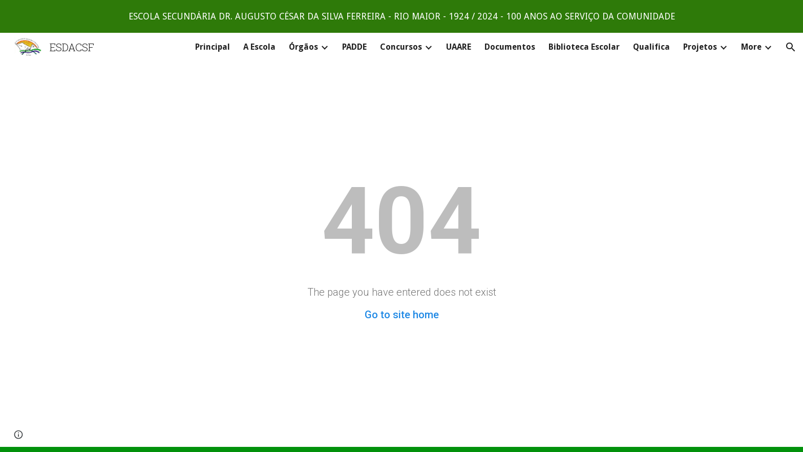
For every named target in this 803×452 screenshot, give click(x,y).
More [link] (751, 47)
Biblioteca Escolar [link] (584, 47)
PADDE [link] (354, 47)
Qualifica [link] (651, 47)
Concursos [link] (401, 47)
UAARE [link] (458, 47)
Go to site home (402, 315)
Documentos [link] (509, 47)
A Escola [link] (259, 47)
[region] (401, 16)
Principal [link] (212, 47)
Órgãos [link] (303, 47)
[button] (790, 47)
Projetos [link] (700, 47)
